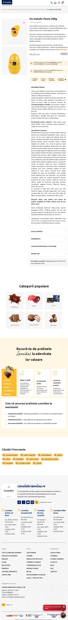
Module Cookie (32, 568)
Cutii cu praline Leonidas (11, 552)
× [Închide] (63, 607)
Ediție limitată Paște (38, 9)
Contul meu (6, 575)
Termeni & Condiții (34, 562)
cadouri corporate (29, 455)
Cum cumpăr (31, 552)
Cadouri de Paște (24, 9)
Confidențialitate (34, 565)
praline (8, 459)
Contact (53, 571)
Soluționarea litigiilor (36, 575)
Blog (52, 565)
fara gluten (9, 463)
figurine (59, 455)
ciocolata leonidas (11, 455)
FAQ (51, 568)
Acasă (4, 9)
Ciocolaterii (55, 552)
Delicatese (6, 565)
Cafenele (54, 556)
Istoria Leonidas (57, 559)
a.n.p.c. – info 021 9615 (35, 578)
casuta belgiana (46, 455)
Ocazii (4, 562)
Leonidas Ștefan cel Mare (9, 512)
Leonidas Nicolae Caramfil (41, 512)
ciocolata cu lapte (24, 463)
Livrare (29, 556)
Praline (5, 559)
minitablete (19, 459)
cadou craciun (33, 459)
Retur (29, 571)
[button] (48, 231)
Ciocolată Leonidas (9, 556)
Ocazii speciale (12, 9)
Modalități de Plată (35, 559)
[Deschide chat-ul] (63, 615)
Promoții (5, 568)
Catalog (53, 562)
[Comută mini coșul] (62, 3)
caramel (38, 463)
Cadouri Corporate (9, 571)
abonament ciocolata (51, 459)
